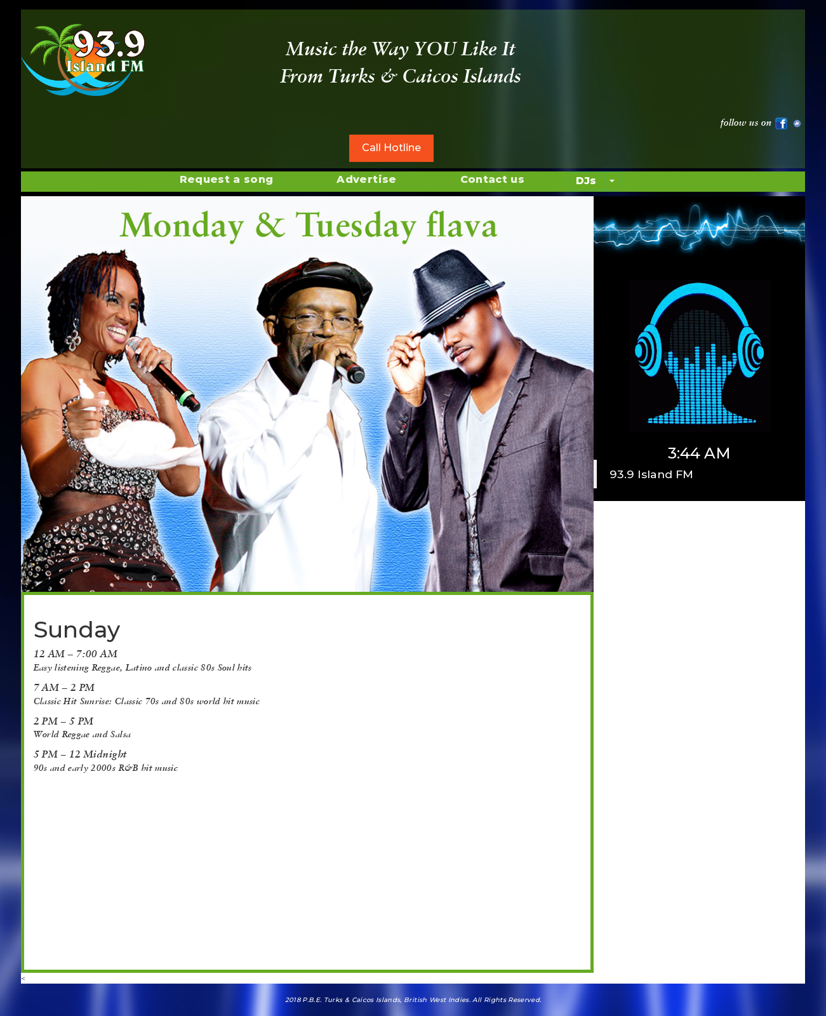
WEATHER (711, 57)
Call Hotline (391, 148)
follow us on (754, 122)
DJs (586, 181)
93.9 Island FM (651, 474)
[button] (64, 788)
